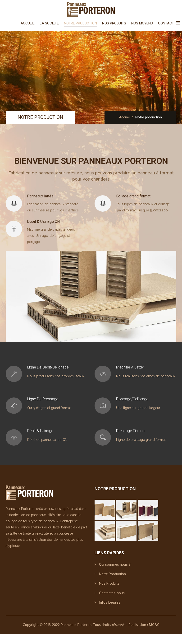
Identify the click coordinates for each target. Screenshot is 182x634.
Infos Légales (109, 602)
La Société (49, 23)
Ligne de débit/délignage (48, 367)
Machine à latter (130, 367)
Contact (166, 23)
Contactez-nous (112, 593)
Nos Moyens (142, 23)
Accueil (28, 23)
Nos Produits (114, 23)
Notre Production (80, 23)
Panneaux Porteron (76, 625)
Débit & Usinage (40, 431)
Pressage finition (130, 431)
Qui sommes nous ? (115, 564)
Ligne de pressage (42, 399)
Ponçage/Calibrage (132, 399)
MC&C (154, 625)
